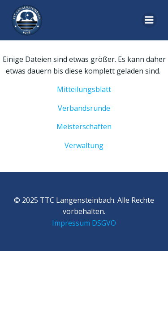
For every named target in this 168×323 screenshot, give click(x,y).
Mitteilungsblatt (84, 89)
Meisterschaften (84, 126)
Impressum (71, 223)
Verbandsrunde (84, 108)
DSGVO (104, 223)
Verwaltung (84, 145)
